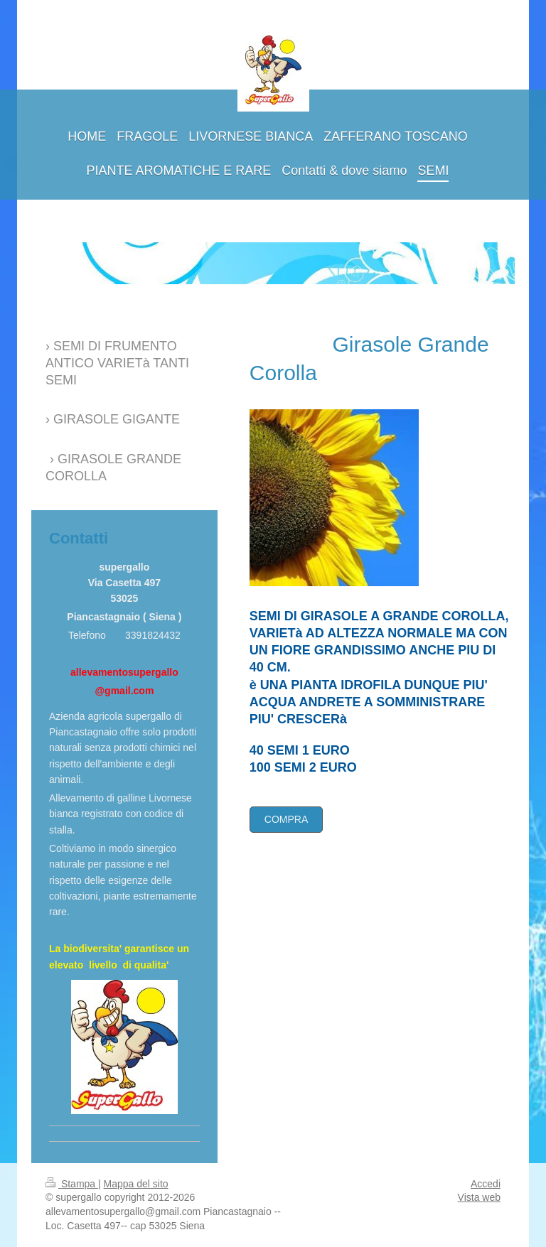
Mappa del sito (136, 1183)
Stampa (72, 1183)
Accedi (485, 1183)
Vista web (479, 1197)
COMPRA (286, 819)
